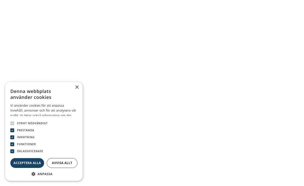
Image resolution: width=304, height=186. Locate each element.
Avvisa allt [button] (62, 163)
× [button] (77, 87)
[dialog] (44, 131)
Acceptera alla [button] (27, 163)
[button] (43, 173)
